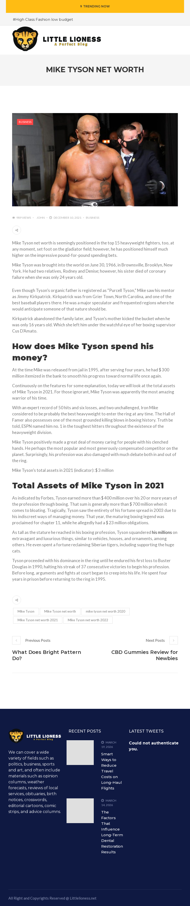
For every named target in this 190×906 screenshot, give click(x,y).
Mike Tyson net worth (60, 611)
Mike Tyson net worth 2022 (88, 620)
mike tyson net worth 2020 (105, 611)
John (41, 217)
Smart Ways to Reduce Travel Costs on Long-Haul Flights (111, 771)
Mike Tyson (26, 611)
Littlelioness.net (83, 898)
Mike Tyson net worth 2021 (38, 620)
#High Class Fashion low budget (43, 19)
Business (25, 121)
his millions (162, 532)
